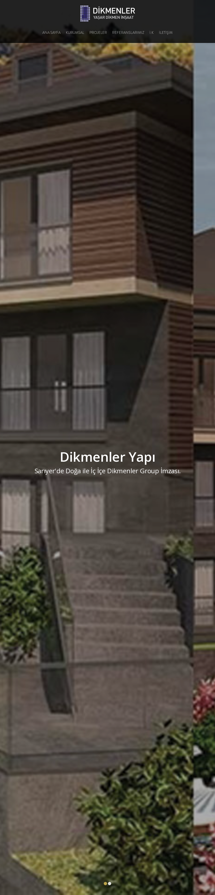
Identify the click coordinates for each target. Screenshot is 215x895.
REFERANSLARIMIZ (128, 32)
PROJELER (98, 32)
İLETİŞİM (166, 32)
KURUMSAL (75, 32)
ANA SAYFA (51, 32)
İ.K (151, 32)
